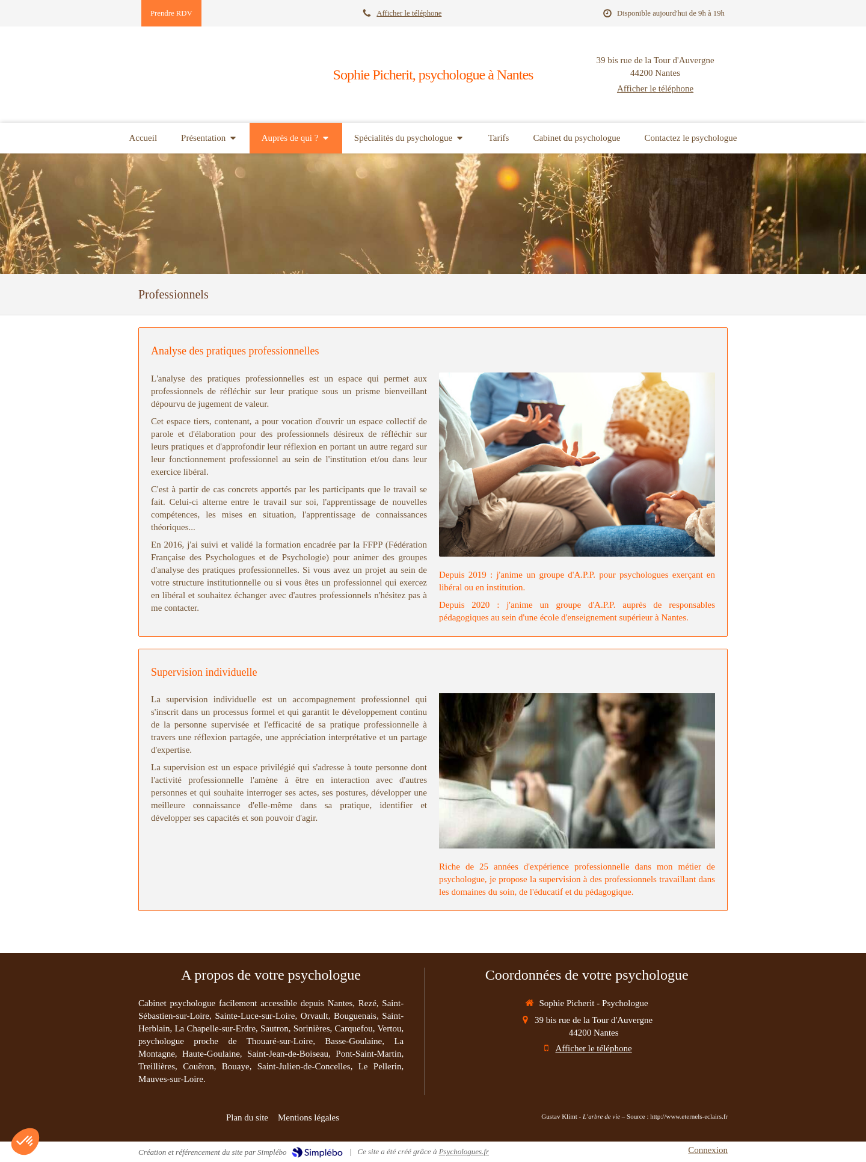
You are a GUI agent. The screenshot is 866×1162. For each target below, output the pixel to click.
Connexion (708, 1150)
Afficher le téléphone (408, 13)
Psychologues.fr (464, 1151)
